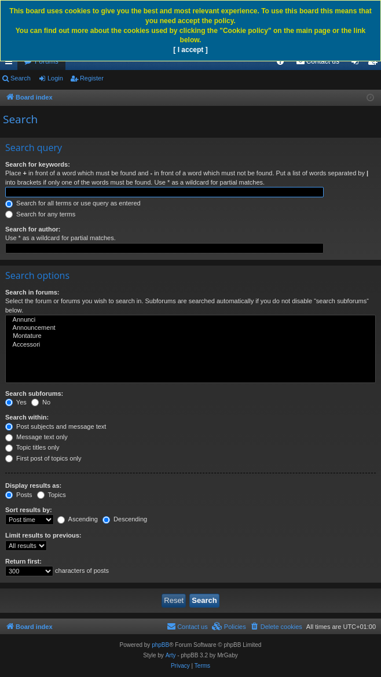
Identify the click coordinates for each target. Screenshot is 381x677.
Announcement (190, 328)
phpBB (160, 645)
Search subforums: (34, 393)
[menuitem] (280, 61)
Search (20, 78)
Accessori (190, 345)
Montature (190, 336)
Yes (16, 402)
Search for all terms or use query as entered (73, 203)
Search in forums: (32, 292)
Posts (18, 494)
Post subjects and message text (55, 426)
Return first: (23, 561)
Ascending (77, 519)
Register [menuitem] (375, 63)
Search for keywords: (37, 164)
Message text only (36, 436)
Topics (51, 494)
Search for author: (32, 229)
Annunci (190, 320)
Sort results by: (28, 509)
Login (55, 78)
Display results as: (33, 485)
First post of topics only (43, 458)
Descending (124, 519)
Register (92, 78)
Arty (171, 655)
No (40, 402)
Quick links (11, 63)
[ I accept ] (190, 50)
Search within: (27, 417)
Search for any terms (40, 214)
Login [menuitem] (357, 63)
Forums (46, 61)
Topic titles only (32, 447)
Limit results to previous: (43, 535)
